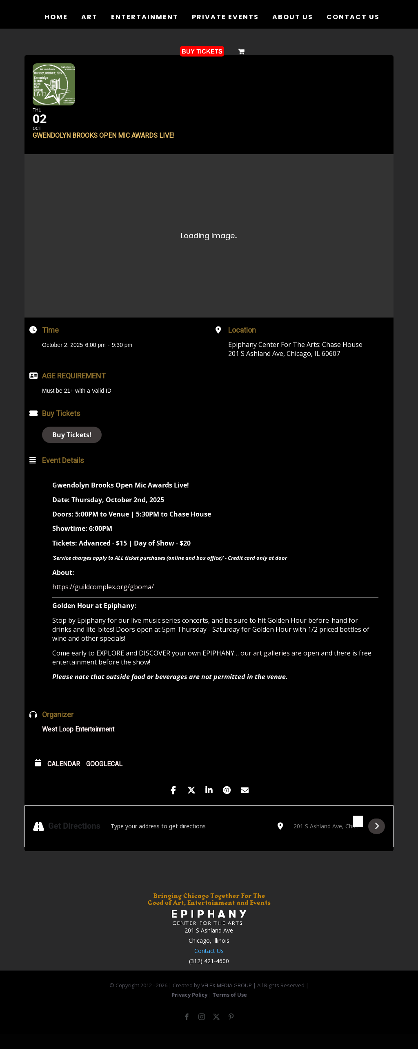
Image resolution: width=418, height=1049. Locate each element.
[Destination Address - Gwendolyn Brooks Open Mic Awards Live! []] (325, 839)
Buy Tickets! (71, 447)
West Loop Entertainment (78, 741)
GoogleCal (104, 776)
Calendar (63, 776)
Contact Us (209, 963)
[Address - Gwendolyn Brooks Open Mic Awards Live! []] (188, 839)
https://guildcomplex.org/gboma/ (103, 599)
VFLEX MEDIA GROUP (226, 997)
